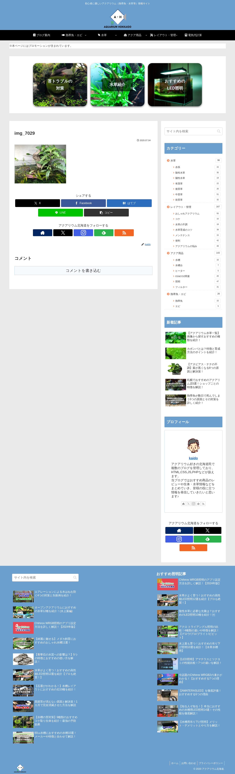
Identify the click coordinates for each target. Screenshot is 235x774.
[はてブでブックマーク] (129, 203)
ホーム (173, 763)
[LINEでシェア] (60, 212)
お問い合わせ (187, 763)
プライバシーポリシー (210, 763)
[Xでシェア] (37, 203)
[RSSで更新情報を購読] (99, 232)
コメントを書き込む (83, 270)
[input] (193, 131)
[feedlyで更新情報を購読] (91, 232)
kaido (193, 458)
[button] (106, 212)
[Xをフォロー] (75, 232)
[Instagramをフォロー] (83, 232)
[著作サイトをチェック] (67, 232)
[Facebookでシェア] (83, 203)
